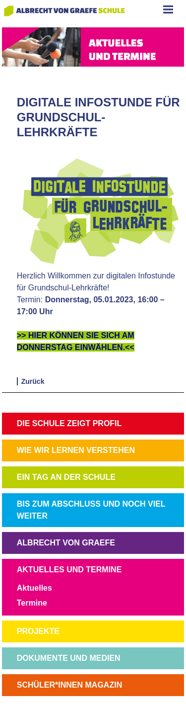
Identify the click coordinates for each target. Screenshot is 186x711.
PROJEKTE (38, 631)
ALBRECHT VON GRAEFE (66, 542)
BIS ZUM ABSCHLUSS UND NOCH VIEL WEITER (91, 510)
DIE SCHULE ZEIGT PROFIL (69, 423)
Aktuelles (34, 588)
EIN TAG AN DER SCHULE (66, 477)
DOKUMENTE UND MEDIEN (69, 658)
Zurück (33, 381)
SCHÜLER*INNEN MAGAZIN (69, 685)
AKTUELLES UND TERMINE (69, 569)
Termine (32, 603)
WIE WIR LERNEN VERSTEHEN (76, 450)
